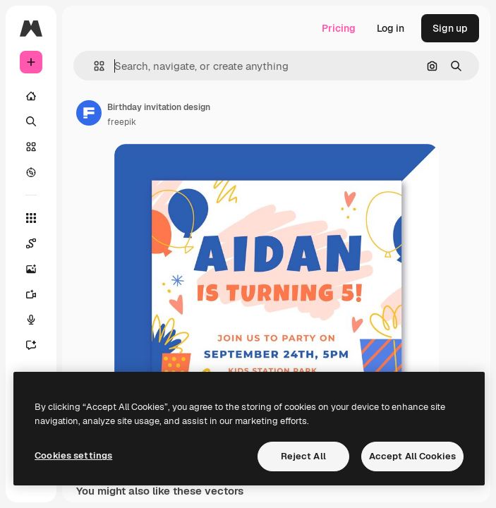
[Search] (31, 121)
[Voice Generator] (38, 319)
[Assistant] (38, 345)
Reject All (303, 456)
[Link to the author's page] (89, 113)
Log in (390, 28)
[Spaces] (38, 243)
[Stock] (31, 146)
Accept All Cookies (412, 456)
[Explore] (31, 172)
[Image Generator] (38, 269)
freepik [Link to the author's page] (121, 122)
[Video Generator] (38, 294)
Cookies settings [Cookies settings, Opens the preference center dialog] (73, 455)
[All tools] (31, 218)
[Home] (31, 96)
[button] (93, 66)
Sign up (450, 28)
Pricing (339, 28)
